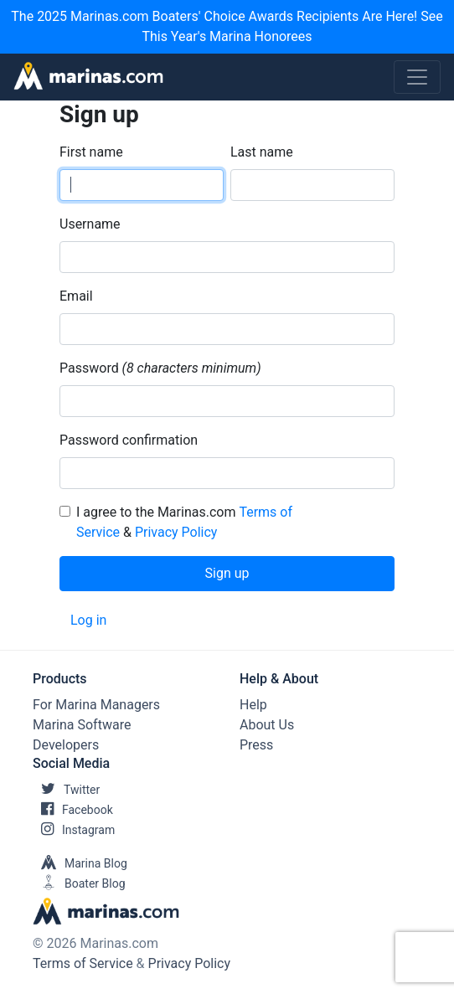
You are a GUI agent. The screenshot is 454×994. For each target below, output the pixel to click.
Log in (88, 620)
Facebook (73, 809)
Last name (261, 152)
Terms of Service (83, 963)
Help (253, 705)
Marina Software (82, 725)
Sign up (227, 573)
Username (90, 224)
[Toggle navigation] (417, 77)
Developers (66, 745)
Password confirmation (128, 440)
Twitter (66, 789)
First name (91, 152)
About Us (267, 725)
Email (76, 296)
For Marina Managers (96, 705)
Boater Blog (79, 883)
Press (256, 745)
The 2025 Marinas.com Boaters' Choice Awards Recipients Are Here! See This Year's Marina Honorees (226, 26)
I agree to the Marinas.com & (184, 522)
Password (89, 368)
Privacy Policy (176, 532)
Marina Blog (80, 863)
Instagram (74, 830)
